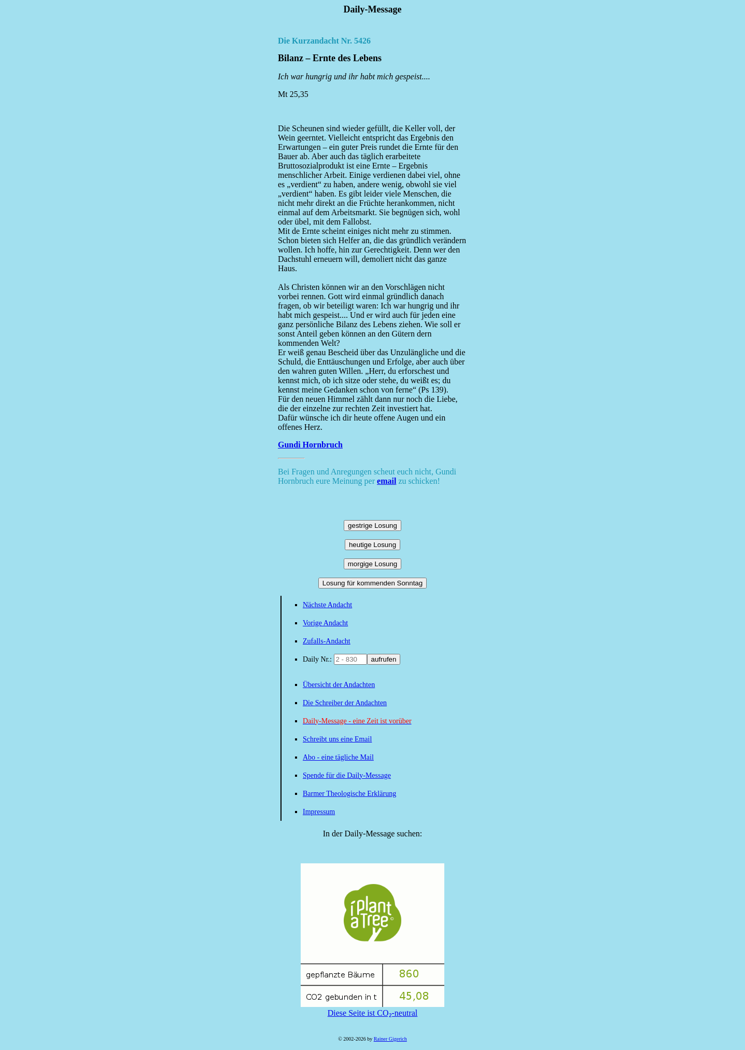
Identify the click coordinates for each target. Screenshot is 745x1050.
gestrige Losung (372, 525)
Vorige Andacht (325, 623)
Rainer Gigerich (390, 1039)
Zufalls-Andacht (326, 641)
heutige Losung (372, 545)
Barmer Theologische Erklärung (349, 793)
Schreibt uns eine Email (337, 739)
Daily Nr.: (318, 659)
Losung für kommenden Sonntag (372, 583)
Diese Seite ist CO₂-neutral (372, 1008)
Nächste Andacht (327, 605)
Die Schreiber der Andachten (345, 703)
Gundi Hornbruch (310, 444)
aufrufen (384, 659)
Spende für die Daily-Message (347, 775)
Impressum (319, 812)
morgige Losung (373, 564)
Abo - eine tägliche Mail (338, 757)
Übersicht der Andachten (339, 685)
